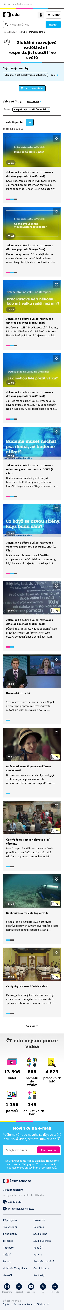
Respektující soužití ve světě (30, 109)
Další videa (32, 1026)
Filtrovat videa (34, 88)
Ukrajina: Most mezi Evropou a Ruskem (25, 74)
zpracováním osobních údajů (39, 1167)
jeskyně (23, 31)
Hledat (53, 24)
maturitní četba (37, 31)
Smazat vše (33, 101)
